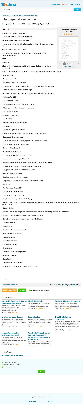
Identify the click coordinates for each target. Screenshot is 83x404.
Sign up (41, 371)
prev (59, 64)
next (78, 64)
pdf (66, 285)
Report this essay (69, 66)
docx (73, 285)
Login (71, 4)
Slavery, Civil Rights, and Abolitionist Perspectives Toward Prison (14, 302)
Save (22, 290)
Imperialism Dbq (34, 317)
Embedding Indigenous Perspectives (63, 318)
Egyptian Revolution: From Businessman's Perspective (11, 334)
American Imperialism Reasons (12, 317)
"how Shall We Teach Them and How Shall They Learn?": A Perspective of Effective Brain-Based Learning (39, 336)
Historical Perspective (35, 301)
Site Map (50, 401)
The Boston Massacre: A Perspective (67, 301)
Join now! (65, 4)
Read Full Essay (9, 290)
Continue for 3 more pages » (10, 285)
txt (59, 285)
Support (77, 4)
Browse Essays (55, 4)
